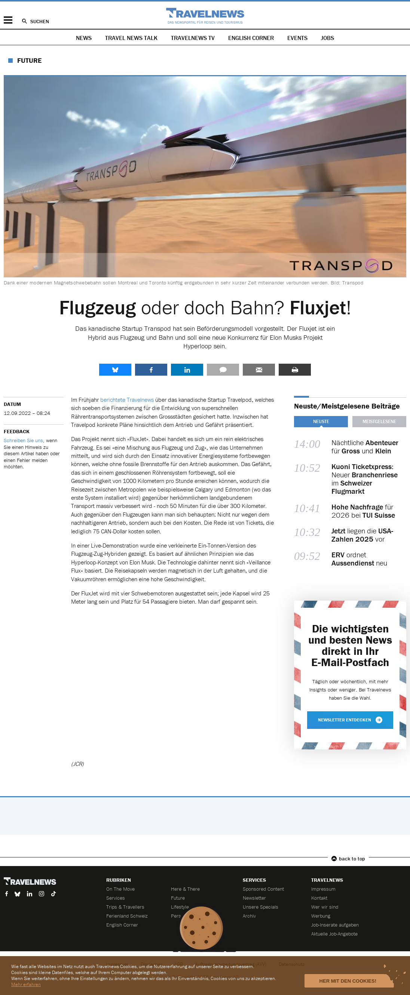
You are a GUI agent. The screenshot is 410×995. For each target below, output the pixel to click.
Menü (8, 20)
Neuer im (364, 478)
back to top (352, 858)
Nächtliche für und (364, 446)
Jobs (327, 37)
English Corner (251, 37)
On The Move (120, 888)
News (84, 37)
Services (115, 897)
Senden (259, 370)
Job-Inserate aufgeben (335, 924)
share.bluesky (115, 370)
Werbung (320, 915)
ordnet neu (359, 559)
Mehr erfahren (26, 984)
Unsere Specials (260, 906)
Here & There (185, 888)
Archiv (249, 915)
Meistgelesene (379, 421)
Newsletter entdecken (350, 720)
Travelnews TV (193, 37)
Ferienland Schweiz (127, 915)
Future (29, 60)
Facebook (151, 370)
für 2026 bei (363, 511)
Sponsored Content (263, 888)
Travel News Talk (131, 37)
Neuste (321, 421)
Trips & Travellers (125, 906)
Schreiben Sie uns (23, 440)
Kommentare (223, 370)
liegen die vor (362, 535)
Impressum (323, 888)
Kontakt (319, 897)
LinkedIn (187, 370)
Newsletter (254, 897)
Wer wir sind (324, 906)
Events (297, 37)
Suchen (39, 21)
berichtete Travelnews (127, 399)
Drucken (295, 370)
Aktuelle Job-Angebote (334, 933)
